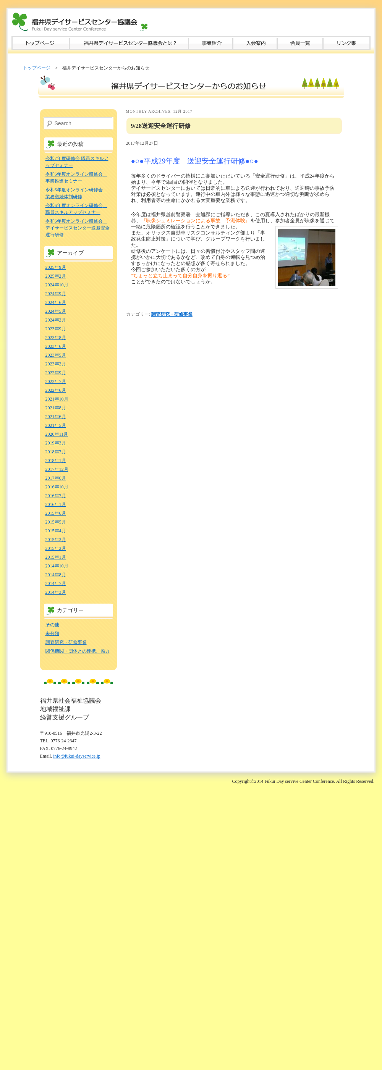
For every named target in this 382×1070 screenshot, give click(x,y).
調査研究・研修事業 (172, 314)
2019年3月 (55, 443)
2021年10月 (56, 399)
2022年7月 (55, 381)
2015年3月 (55, 539)
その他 (52, 624)
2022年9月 (55, 372)
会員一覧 (300, 43)
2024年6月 (55, 302)
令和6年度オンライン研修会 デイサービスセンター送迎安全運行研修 (77, 228)
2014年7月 (55, 583)
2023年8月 (55, 337)
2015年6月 (55, 513)
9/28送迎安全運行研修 (161, 126)
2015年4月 (55, 530)
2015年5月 (55, 522)
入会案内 (255, 43)
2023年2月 (55, 364)
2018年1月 (55, 460)
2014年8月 (55, 574)
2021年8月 (55, 408)
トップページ (40, 43)
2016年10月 (56, 487)
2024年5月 (55, 311)
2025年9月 (55, 267)
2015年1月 (55, 557)
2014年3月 (55, 592)
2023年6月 (55, 346)
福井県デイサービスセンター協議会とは (129, 43)
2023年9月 (55, 328)
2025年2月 (55, 276)
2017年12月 (56, 469)
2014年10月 (56, 566)
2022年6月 (55, 390)
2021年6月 (55, 416)
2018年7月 (55, 451)
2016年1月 (55, 504)
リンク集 (347, 43)
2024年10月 (56, 285)
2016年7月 (55, 495)
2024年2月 (55, 320)
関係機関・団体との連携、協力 (77, 651)
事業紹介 (211, 43)
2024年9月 (55, 293)
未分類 (52, 633)
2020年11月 (56, 434)
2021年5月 (55, 425)
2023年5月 (55, 355)
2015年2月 (55, 548)
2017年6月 (55, 478)
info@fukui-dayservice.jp (76, 756)
